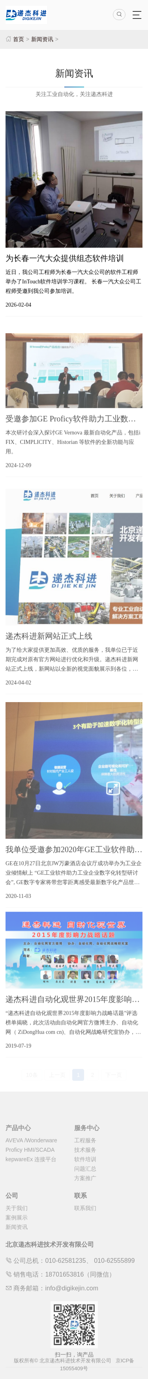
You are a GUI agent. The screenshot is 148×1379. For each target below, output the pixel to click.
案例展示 (17, 1229)
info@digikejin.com (71, 1300)
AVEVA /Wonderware (31, 1152)
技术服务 (85, 1161)
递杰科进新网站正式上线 (49, 645)
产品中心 (18, 1139)
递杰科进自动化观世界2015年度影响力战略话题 (74, 1006)
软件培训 (85, 1171)
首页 (18, 39)
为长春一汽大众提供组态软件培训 (65, 260)
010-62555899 (114, 1272)
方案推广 (85, 1190)
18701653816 (64, 1286)
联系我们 (85, 1220)
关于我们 (17, 1220)
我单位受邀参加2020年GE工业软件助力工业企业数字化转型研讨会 (74, 859)
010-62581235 (65, 1272)
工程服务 (85, 1152)
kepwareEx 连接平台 (31, 1171)
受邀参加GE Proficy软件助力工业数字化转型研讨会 (74, 425)
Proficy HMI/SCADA (30, 1161)
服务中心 (86, 1139)
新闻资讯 (42, 39)
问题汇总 (85, 1180)
